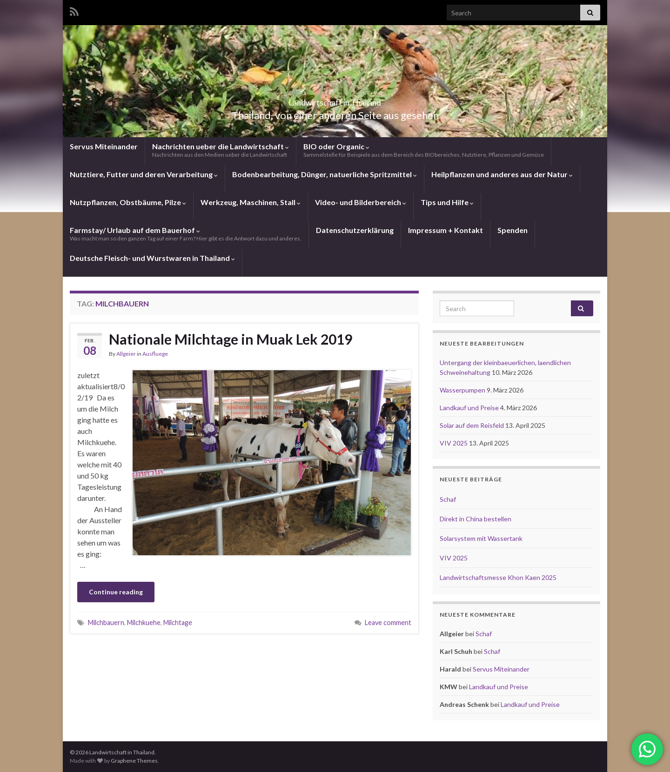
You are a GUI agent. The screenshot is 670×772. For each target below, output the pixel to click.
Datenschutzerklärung (355, 230)
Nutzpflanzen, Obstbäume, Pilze (128, 202)
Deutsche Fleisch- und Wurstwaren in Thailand (152, 257)
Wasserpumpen (463, 390)
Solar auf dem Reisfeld (472, 425)
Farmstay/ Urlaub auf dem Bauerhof (186, 234)
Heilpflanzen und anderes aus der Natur (502, 174)
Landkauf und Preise (470, 408)
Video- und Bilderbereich (360, 202)
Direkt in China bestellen (475, 519)
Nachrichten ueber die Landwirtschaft (220, 150)
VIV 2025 (454, 443)
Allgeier (126, 353)
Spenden (512, 230)
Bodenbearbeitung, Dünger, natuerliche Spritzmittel (324, 174)
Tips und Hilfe (447, 202)
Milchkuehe (144, 622)
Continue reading (116, 592)
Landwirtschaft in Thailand (335, 100)
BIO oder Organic (423, 150)
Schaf (448, 499)
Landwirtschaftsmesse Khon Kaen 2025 (498, 577)
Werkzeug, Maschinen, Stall (251, 202)
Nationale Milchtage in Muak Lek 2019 (230, 339)
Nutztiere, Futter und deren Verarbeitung (144, 174)
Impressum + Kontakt (445, 230)
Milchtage (177, 622)
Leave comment (388, 622)
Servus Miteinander (104, 146)
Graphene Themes (134, 760)
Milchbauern (106, 622)
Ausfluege (155, 353)
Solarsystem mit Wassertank (481, 538)
